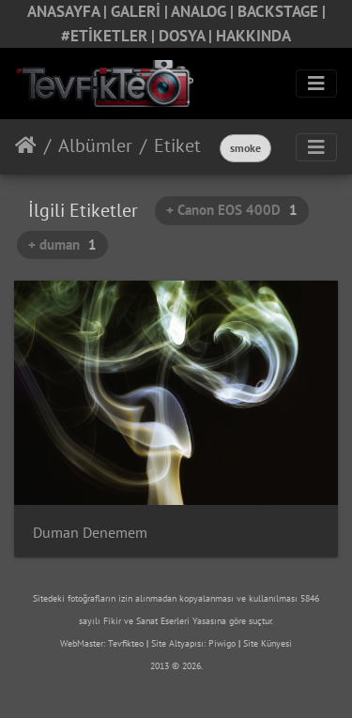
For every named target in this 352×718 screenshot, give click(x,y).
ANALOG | (204, 11)
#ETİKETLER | (110, 35)
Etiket (177, 145)
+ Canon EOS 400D (232, 210)
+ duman (62, 244)
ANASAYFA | (69, 11)
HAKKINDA (253, 35)
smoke (245, 148)
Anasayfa (26, 145)
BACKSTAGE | (281, 11)
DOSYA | (187, 35)
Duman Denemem (90, 533)
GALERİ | (141, 11)
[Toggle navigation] (316, 83)
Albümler (95, 145)
